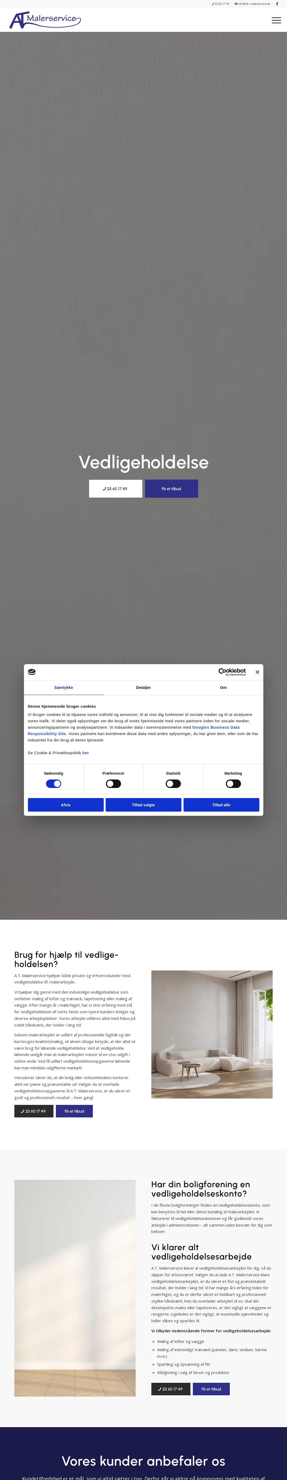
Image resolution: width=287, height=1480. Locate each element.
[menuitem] (220, 4)
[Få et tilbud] (171, 489)
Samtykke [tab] (63, 687)
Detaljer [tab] (143, 687)
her (85, 752)
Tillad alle (221, 805)
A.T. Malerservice (30, 975)
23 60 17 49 (220, 4)
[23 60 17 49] (115, 489)
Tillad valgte (143, 805)
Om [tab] (223, 687)
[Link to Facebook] (277, 4)
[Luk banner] (257, 672)
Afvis (66, 805)
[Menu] (274, 20)
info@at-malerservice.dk (252, 4)
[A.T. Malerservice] (45, 20)
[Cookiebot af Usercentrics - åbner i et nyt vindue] (222, 672)
